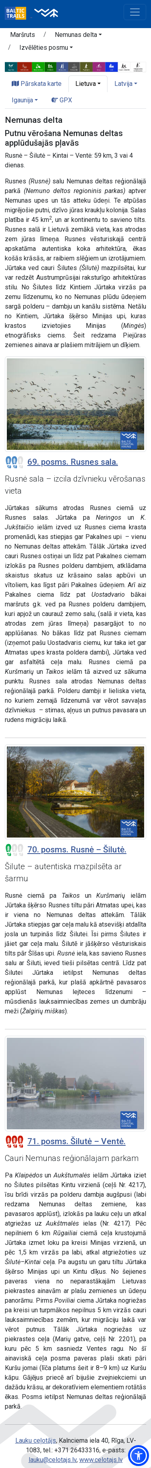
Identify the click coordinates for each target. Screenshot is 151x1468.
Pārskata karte (37, 83)
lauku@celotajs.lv (53, 1460)
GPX (62, 100)
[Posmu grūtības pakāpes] (14, 462)
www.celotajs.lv (101, 1460)
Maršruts (22, 35)
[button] (78, 36)
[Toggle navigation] (135, 12)
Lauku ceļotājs (35, 1440)
